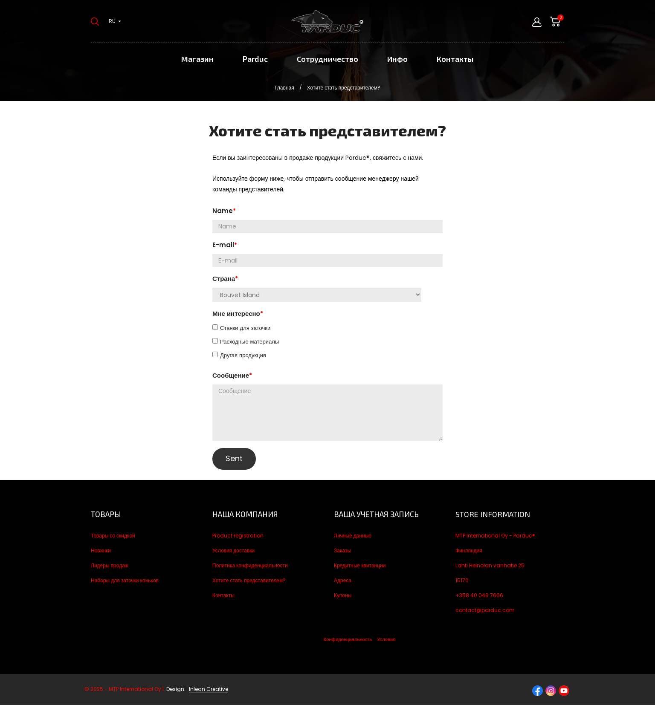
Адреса (342, 580)
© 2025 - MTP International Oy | (135, 689)
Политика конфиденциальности (250, 565)
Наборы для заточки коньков (125, 580)
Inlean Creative (208, 689)
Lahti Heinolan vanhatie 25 (490, 565)
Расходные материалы (249, 342)
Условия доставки (233, 550)
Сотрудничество (327, 59)
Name (222, 210)
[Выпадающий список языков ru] (115, 21)
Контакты (455, 59)
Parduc (255, 59)
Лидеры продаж (109, 565)
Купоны (342, 595)
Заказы (342, 550)
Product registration (238, 535)
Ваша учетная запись (376, 514)
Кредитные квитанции (359, 565)
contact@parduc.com (485, 610)
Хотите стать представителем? (249, 580)
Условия (386, 639)
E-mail (223, 244)
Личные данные (352, 535)
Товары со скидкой (113, 535)
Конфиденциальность (348, 639)
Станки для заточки (245, 328)
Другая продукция (243, 355)
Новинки (101, 550)
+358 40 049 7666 (479, 595)
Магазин (197, 59)
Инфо (397, 59)
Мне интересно (236, 313)
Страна (223, 278)
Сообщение (230, 375)
